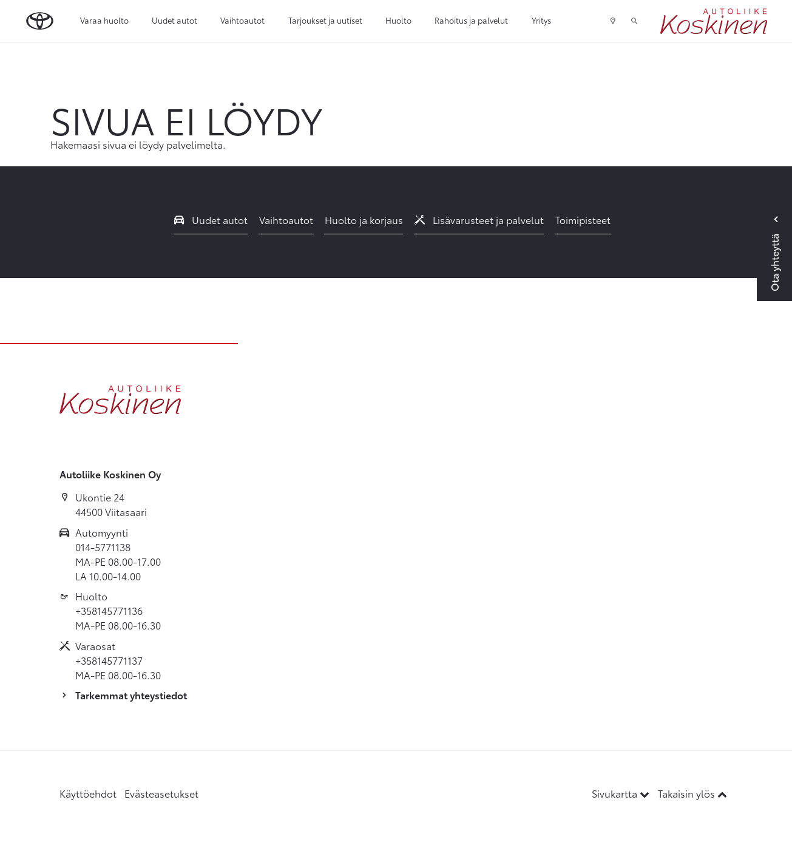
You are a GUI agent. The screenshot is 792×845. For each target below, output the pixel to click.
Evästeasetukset (161, 793)
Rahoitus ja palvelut (471, 20)
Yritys (541, 20)
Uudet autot (174, 20)
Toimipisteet (583, 219)
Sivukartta (622, 793)
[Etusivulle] (713, 21)
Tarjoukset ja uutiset (325, 20)
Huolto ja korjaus (364, 219)
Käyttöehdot (88, 793)
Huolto (398, 20)
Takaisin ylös (692, 793)
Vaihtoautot (242, 20)
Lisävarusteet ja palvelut (479, 219)
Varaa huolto (104, 20)
